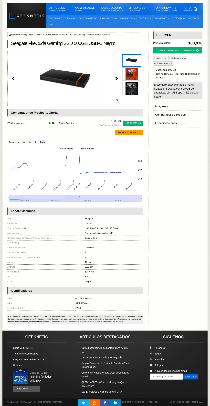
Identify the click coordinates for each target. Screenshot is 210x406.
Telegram (157, 365)
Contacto (18, 365)
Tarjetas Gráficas (88, 18)
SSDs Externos (55, 35)
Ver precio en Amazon (129, 132)
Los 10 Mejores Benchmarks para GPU (104, 391)
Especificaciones (164, 118)
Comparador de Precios (34, 35)
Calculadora (112, 9)
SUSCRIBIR (158, 382)
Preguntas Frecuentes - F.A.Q (30, 359)
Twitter (156, 353)
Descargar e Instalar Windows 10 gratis (104, 357)
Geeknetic (16, 35)
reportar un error (163, 63)
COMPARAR (160, 58)
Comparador (85, 9)
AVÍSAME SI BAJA (177, 58)
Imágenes (160, 105)
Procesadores (55, 18)
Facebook (158, 347)
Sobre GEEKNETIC (24, 347)
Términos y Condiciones (26, 353)
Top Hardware (165, 9)
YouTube (157, 359)
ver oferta (133, 123)
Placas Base (71, 18)
